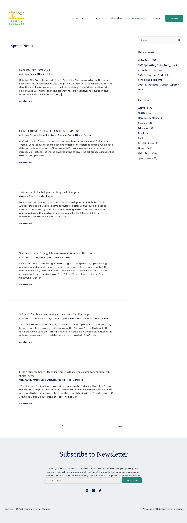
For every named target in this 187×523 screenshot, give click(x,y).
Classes (34, 134)
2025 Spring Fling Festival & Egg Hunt (158, 65)
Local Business (60, 134)
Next (121, 425)
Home (74, 18)
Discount (143, 122)
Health (141, 138)
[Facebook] (87, 489)
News (43, 256)
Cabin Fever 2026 (147, 60)
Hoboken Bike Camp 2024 (35, 69)
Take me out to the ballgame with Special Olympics (50, 191)
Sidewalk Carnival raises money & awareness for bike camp (55, 313)
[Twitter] (100, 489)
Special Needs (38, 73)
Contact (155, 18)
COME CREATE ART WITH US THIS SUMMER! (50, 130)
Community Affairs (40, 317)
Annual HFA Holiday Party (151, 70)
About (85, 18)
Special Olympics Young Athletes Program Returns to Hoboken (57, 252)
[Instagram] (93, 489)
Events (100, 18)
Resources (137, 18)
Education (45, 134)
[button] (174, 18)
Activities (24, 73)
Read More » (26, 101)
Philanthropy (118, 18)
